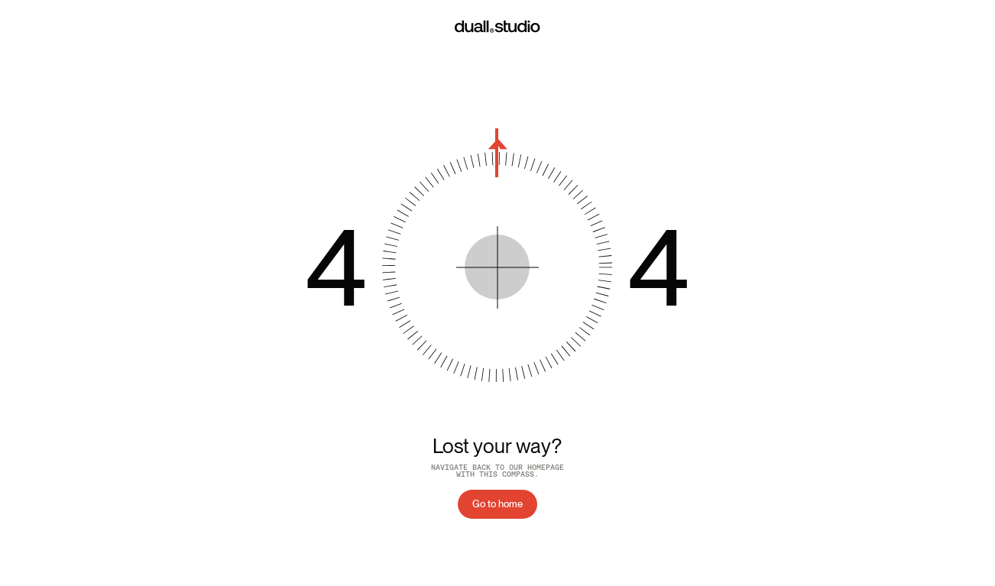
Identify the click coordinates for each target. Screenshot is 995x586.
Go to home (497, 504)
